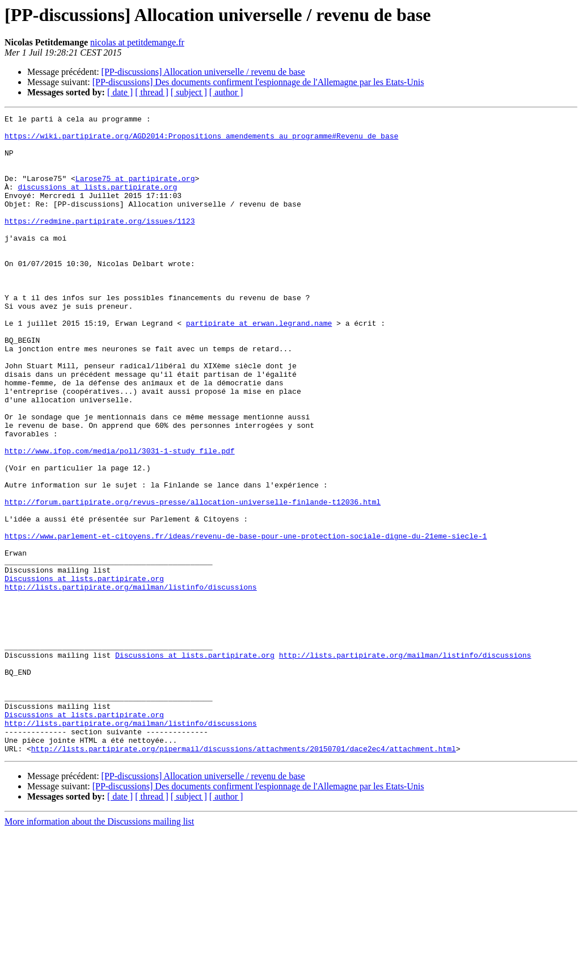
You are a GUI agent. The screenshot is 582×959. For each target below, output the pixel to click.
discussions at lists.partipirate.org (97, 202)
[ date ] (120, 92)
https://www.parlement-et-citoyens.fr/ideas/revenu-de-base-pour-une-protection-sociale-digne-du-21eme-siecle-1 (246, 621)
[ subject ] (189, 92)
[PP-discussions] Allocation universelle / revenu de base (203, 72)
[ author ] (226, 92)
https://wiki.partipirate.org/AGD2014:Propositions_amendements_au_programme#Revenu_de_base (201, 141)
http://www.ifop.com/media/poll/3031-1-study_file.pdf (120, 519)
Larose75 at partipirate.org (135, 192)
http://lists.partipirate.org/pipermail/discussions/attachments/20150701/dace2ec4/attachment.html (243, 876)
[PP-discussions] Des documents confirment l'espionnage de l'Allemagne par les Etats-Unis (258, 82)
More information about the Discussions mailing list (99, 949)
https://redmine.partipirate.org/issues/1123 (100, 243)
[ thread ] (151, 92)
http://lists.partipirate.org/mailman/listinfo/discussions (131, 682)
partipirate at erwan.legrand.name (259, 365)
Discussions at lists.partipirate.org (84, 672)
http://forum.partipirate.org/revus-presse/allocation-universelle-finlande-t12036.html (193, 580)
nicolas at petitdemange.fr (137, 42)
